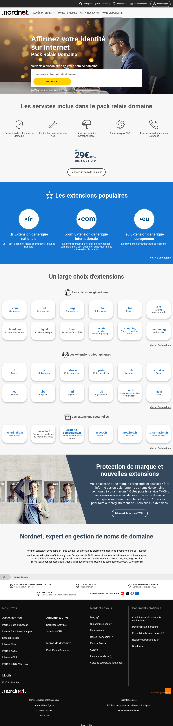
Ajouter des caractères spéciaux (49, 83)
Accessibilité (86, 722)
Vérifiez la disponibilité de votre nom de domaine (64, 66)
